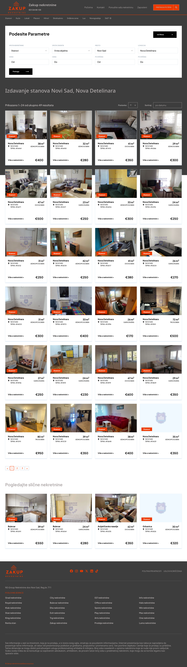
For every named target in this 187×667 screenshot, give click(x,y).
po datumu (160, 103)
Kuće (18, 18)
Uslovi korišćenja (173, 569)
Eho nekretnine (57, 606)
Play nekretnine (102, 611)
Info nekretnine (146, 596)
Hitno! (46, 18)
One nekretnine (147, 616)
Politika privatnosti (152, 569)
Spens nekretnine (103, 606)
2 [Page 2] (17, 466)
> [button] (27, 466)
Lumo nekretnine (147, 621)
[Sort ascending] (131, 103)
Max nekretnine (146, 611)
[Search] (176, 7)
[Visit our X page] (86, 569)
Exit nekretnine (57, 611)
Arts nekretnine (102, 616)
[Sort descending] (135, 103)
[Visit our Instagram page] (76, 569)
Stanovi (8, 18)
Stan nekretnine (13, 611)
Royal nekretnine (13, 601)
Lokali (26, 18)
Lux (84, 18)
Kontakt (101, 7)
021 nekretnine (102, 596)
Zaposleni (142, 7)
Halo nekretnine (147, 601)
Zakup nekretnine (58, 621)
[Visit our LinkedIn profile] (91, 569)
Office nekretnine (103, 601)
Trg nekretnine (57, 616)
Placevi (37, 18)
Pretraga (21, 70)
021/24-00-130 (35, 10)
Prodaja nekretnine (104, 621)
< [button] (7, 466)
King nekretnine (13, 616)
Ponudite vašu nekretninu (121, 7)
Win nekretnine (146, 606)
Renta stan (10, 621)
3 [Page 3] (22, 466)
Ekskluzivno (58, 18)
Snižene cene (72, 18)
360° (108, 18)
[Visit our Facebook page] (71, 569)
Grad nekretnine (13, 596)
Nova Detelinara (148, 49)
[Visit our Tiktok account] (96, 569)
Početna (88, 7)
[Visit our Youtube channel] (81, 569)
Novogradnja (95, 18)
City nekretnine (57, 596)
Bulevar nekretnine (59, 601)
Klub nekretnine (13, 606)
